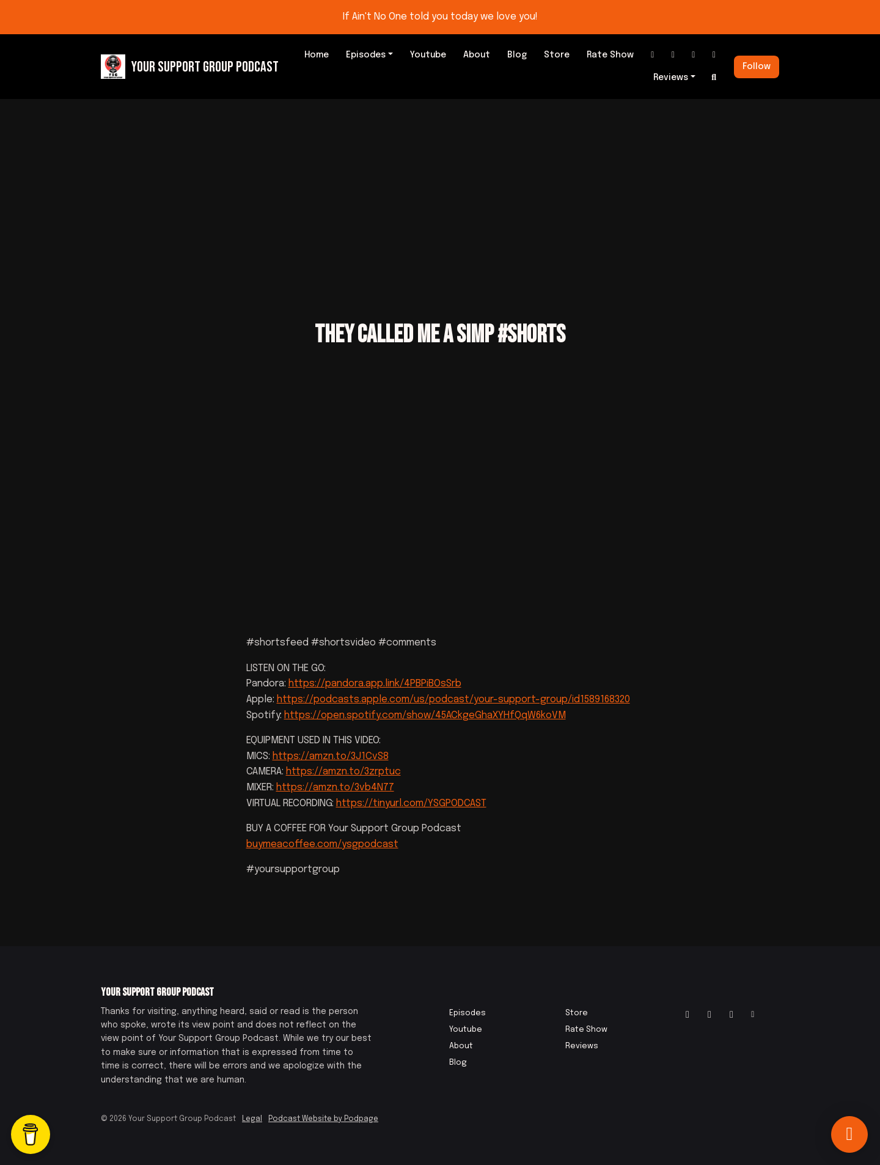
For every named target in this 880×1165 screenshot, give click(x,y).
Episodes (366, 55)
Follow (757, 66)
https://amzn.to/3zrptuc (343, 771)
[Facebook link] (673, 55)
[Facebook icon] (709, 1015)
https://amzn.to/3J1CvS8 (331, 756)
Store (557, 55)
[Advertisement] (440, 190)
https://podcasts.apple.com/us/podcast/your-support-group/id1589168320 (453, 699)
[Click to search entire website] (714, 78)
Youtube (428, 55)
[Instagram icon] (687, 1015)
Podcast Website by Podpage (323, 1119)
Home (316, 55)
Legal (252, 1119)
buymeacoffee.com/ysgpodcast (322, 844)
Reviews (670, 77)
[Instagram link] (652, 55)
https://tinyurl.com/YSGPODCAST (411, 803)
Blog (517, 55)
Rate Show (610, 55)
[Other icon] (754, 1015)
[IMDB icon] (731, 1015)
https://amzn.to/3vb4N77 (335, 787)
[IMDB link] (693, 55)
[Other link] (714, 55)
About (476, 55)
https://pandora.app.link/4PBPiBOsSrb (374, 683)
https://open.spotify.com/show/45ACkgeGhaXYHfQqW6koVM (425, 715)
